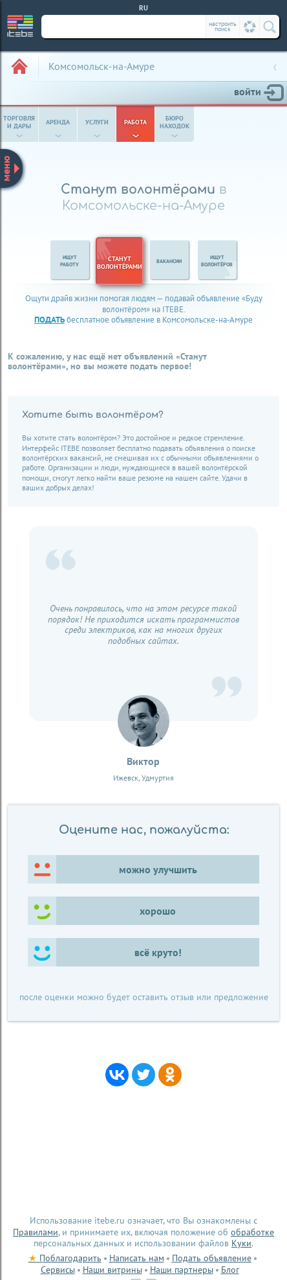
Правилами (35, 1232)
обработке (252, 1232)
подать (49, 319)
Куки (241, 1243)
